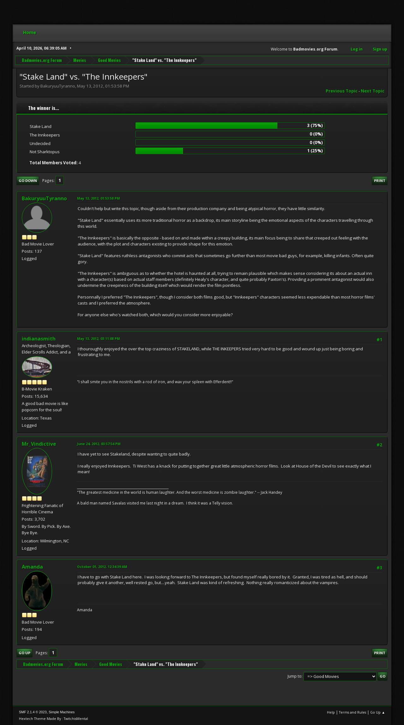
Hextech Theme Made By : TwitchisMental (53, 718)
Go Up (24, 652)
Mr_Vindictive (39, 443)
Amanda (32, 566)
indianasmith (39, 338)
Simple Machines (61, 712)
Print (379, 180)
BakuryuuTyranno (44, 198)
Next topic (372, 91)
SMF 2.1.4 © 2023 (33, 712)
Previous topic (342, 91)
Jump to (294, 676)
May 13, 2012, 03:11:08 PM (98, 338)
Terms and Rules (352, 712)
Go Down (28, 180)
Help (331, 712)
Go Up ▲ (377, 712)
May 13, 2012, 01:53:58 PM (98, 198)
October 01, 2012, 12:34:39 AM (102, 566)
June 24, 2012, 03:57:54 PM (99, 443)
